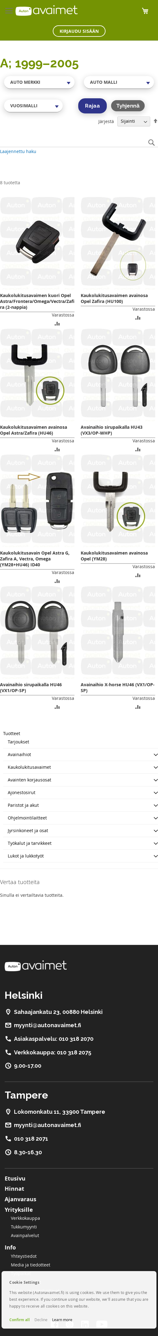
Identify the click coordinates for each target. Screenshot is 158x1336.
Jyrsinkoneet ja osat (28, 830)
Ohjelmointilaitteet (27, 818)
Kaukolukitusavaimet (29, 767)
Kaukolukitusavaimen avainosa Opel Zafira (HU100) (114, 298)
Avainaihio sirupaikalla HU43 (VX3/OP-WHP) (111, 430)
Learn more (62, 1319)
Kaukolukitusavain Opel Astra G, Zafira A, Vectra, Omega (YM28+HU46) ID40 (35, 559)
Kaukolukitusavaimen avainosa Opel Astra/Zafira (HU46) (33, 430)
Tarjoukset (18, 742)
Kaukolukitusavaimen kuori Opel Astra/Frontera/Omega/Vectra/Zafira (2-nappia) (37, 301)
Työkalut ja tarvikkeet (30, 843)
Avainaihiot (19, 754)
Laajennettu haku (18, 151)
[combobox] (39, 82)
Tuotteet (11, 733)
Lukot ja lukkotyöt (26, 856)
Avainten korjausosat (29, 780)
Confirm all (19, 1319)
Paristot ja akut (23, 805)
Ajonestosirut (21, 792)
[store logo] (47, 10)
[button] (57, 323)
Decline (40, 1319)
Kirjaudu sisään (79, 31)
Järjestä (106, 121)
